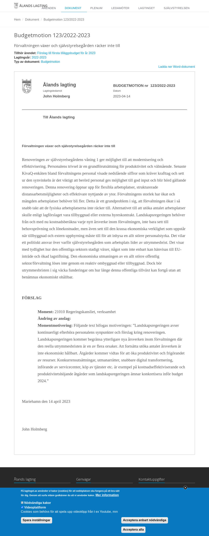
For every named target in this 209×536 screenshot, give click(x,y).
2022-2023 (39, 57)
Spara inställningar (36, 522)
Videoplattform (35, 509)
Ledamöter (120, 8)
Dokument (73, 8)
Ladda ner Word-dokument (176, 66)
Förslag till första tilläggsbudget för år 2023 (66, 53)
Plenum (96, 8)
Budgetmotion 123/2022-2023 (63, 19)
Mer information (107, 497)
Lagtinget (146, 8)
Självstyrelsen (177, 8)
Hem (17, 19)
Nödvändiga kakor (37, 504)
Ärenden (49, 8)
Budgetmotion (50, 61)
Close (185, 489)
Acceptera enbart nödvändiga (144, 522)
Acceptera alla (133, 531)
